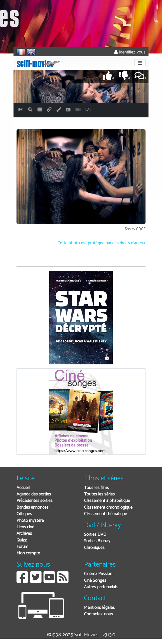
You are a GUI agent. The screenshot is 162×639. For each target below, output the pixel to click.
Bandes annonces (32, 507)
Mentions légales (99, 607)
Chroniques (94, 547)
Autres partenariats (101, 587)
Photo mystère (30, 520)
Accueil (23, 488)
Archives (24, 533)
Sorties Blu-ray (97, 541)
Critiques (24, 514)
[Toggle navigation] (140, 63)
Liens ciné (25, 527)
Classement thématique (105, 514)
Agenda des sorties (33, 494)
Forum (22, 546)
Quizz (21, 540)
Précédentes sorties (34, 500)
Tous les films (96, 488)
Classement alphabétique (107, 500)
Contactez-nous (98, 614)
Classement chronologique (108, 507)
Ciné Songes (95, 580)
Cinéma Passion (98, 574)
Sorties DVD (95, 534)
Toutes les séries (99, 494)
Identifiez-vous (130, 52)
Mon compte (28, 553)
